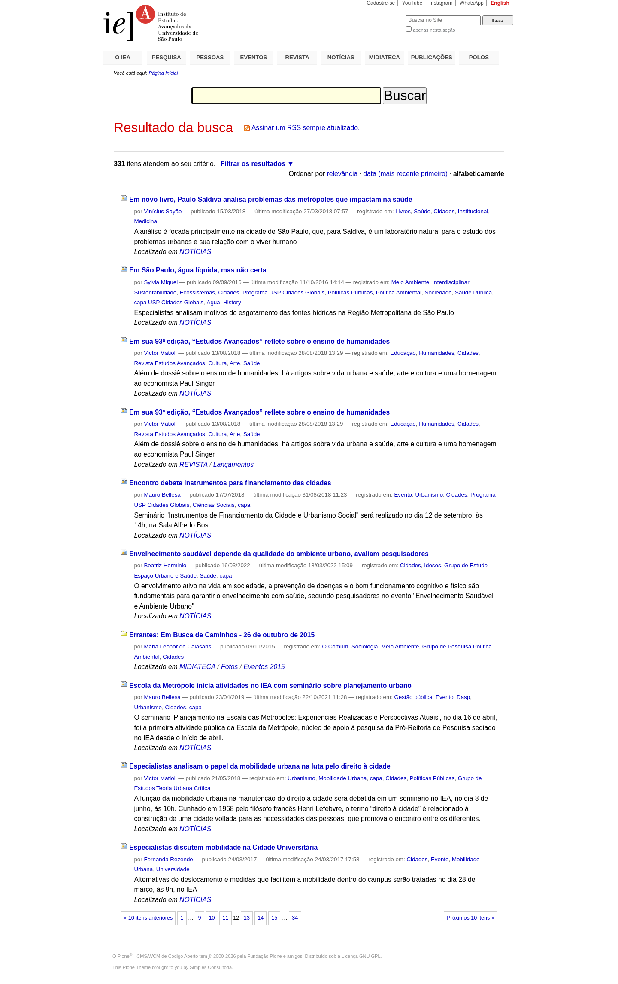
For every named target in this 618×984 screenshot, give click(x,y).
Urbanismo (429, 494)
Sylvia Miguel (161, 282)
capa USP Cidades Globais (168, 302)
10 (212, 918)
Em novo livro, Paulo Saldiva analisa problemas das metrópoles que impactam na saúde (270, 199)
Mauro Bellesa (162, 494)
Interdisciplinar (451, 282)
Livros (403, 211)
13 (247, 918)
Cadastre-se (381, 3)
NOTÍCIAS (340, 57)
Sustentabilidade (155, 292)
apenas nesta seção (434, 30)
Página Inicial (163, 73)
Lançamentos (233, 464)
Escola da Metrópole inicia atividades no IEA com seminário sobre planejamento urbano (270, 685)
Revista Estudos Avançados (169, 363)
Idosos (432, 565)
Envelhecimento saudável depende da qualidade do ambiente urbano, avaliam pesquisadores (279, 553)
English (500, 3)
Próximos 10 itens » (470, 918)
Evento (403, 494)
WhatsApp (472, 3)
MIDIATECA (384, 57)
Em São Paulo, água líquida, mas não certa (198, 270)
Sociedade (437, 292)
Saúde (422, 211)
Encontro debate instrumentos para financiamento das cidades (230, 483)
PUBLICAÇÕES (431, 57)
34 (295, 918)
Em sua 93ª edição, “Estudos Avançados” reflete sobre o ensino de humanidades (259, 341)
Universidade (173, 869)
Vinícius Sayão (163, 211)
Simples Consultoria (211, 967)
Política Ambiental (398, 292)
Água (213, 302)
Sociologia (364, 646)
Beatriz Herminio (165, 565)
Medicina (145, 221)
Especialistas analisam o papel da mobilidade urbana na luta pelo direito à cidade (260, 766)
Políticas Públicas (350, 292)
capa (244, 505)
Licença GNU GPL (361, 956)
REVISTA (297, 57)
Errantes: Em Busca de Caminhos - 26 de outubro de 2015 (222, 635)
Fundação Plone (265, 956)
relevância (342, 173)
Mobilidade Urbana (342, 778)
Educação (402, 353)
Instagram (441, 3)
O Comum (335, 646)
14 (261, 918)
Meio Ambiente (410, 282)
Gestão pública (413, 697)
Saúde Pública (473, 292)
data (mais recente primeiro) (405, 173)
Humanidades (436, 353)
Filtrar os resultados (253, 163)
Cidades (443, 211)
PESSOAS (210, 57)
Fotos (229, 666)
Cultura (217, 363)
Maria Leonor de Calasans (177, 646)
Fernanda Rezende (168, 859)
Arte (235, 363)
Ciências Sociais (214, 505)
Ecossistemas (197, 292)
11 (226, 918)
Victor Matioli (160, 353)
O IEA (122, 57)
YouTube (412, 3)
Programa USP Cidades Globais (283, 292)
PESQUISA (166, 57)
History (232, 302)
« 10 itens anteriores (148, 918)
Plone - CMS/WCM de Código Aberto (158, 956)
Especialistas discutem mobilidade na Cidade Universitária (223, 847)
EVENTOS (253, 57)
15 (274, 918)
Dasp (463, 697)
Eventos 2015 (264, 666)
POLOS (479, 57)
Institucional (473, 211)
